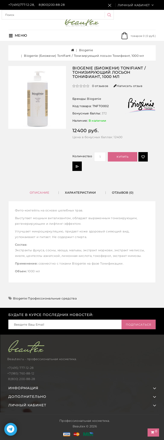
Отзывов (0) (122, 193)
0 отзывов (100, 86)
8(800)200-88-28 (52, 5)
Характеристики (80, 193)
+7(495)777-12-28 (21, 5)
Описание (39, 193)
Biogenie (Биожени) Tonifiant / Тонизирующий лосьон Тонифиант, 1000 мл (84, 56)
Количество (82, 156)
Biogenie (86, 50)
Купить (123, 156)
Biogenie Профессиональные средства (45, 298)
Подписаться (138, 324)
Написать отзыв (128, 86)
